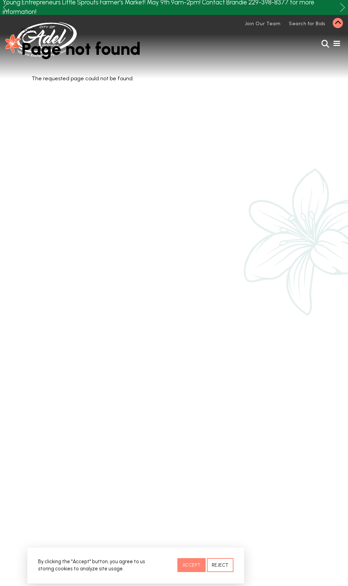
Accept (191, 565)
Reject (220, 565)
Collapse (338, 23)
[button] (5, 7)
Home (28, 30)
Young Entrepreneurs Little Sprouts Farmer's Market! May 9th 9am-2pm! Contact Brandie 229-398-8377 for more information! (158, 7)
